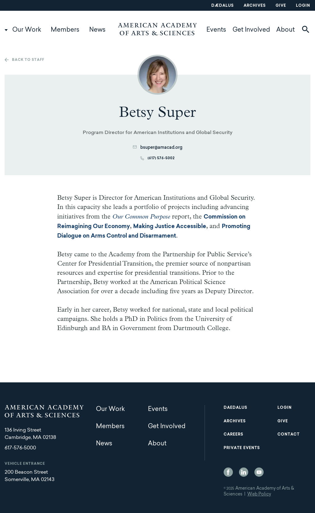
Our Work (26, 30)
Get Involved (251, 30)
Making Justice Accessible (169, 227)
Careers (233, 434)
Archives (255, 6)
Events (216, 30)
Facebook (228, 472)
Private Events (242, 448)
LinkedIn (243, 472)
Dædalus (222, 6)
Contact (288, 434)
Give (281, 6)
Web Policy (259, 494)
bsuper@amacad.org (161, 148)
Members (65, 30)
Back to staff (28, 60)
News (97, 30)
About (285, 30)
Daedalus (235, 408)
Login (303, 6)
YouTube (259, 472)
